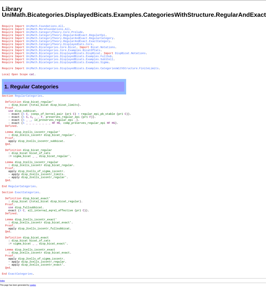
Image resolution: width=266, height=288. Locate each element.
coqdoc (33, 285)
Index (2, 281)
